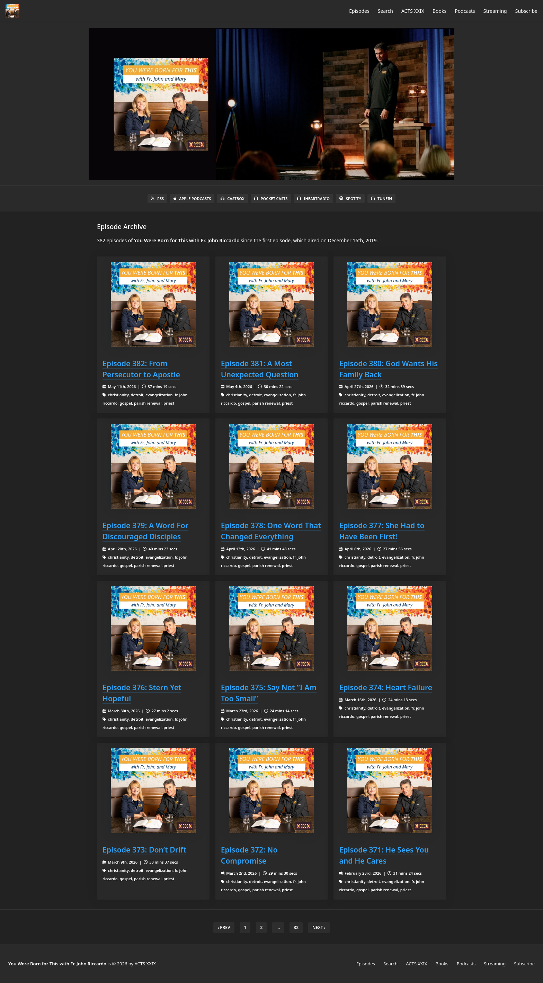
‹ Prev (223, 927)
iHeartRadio (313, 198)
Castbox (232, 198)
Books (439, 11)
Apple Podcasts (192, 198)
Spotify (350, 198)
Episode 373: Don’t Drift (144, 850)
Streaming (495, 11)
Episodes (359, 11)
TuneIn (381, 198)
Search (385, 11)
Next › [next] (319, 927)
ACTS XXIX (412, 11)
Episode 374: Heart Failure (385, 687)
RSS (157, 198)
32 (296, 927)
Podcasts (465, 11)
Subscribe (526, 11)
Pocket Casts (271, 198)
